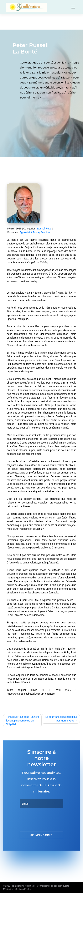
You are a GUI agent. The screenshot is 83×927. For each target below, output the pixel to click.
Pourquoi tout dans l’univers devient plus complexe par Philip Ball (22, 720)
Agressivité (26, 232)
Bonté (36, 232)
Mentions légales (23, 889)
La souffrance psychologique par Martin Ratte (61, 718)
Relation (45, 232)
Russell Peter (44, 228)
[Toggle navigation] (73, 7)
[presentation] (51, 819)
